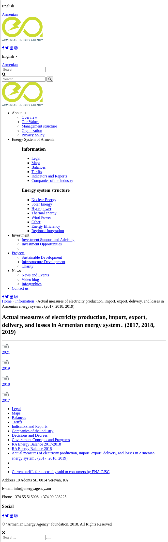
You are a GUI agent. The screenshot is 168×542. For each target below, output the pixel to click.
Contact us (20, 288)
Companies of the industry (52, 180)
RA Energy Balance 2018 (32, 448)
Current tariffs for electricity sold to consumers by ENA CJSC (60, 472)
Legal (35, 158)
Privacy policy (33, 135)
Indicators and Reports (49, 176)
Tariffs (36, 172)
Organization (32, 130)
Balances (38, 167)
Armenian (10, 14)
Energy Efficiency (45, 226)
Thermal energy (43, 213)
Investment (20, 235)
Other (35, 222)
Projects (18, 253)
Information (24, 301)
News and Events (35, 275)
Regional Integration (47, 231)
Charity (27, 266)
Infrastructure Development (43, 262)
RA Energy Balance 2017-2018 (36, 444)
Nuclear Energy (43, 200)
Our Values (30, 122)
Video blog (30, 279)
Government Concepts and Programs (41, 440)
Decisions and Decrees (30, 435)
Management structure (39, 126)
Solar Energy (41, 204)
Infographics (32, 284)
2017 (6, 400)
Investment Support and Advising (48, 240)
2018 (6, 384)
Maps (35, 163)
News (16, 271)
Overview (29, 117)
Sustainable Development (42, 257)
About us (19, 113)
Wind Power (41, 217)
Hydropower (41, 209)
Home (7, 301)
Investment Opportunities (42, 244)
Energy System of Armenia (33, 139)
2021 (6, 352)
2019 (6, 368)
